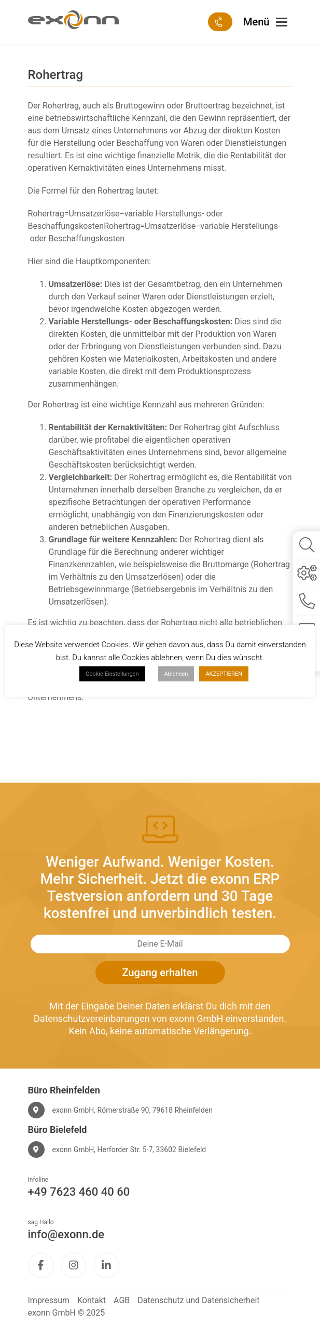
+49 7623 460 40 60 (79, 1191)
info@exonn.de (66, 1234)
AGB (122, 1300)
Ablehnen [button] (176, 674)
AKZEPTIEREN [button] (223, 674)
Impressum (49, 1300)
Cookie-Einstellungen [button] (112, 674)
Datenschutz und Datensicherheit (198, 1300)
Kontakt (91, 1300)
